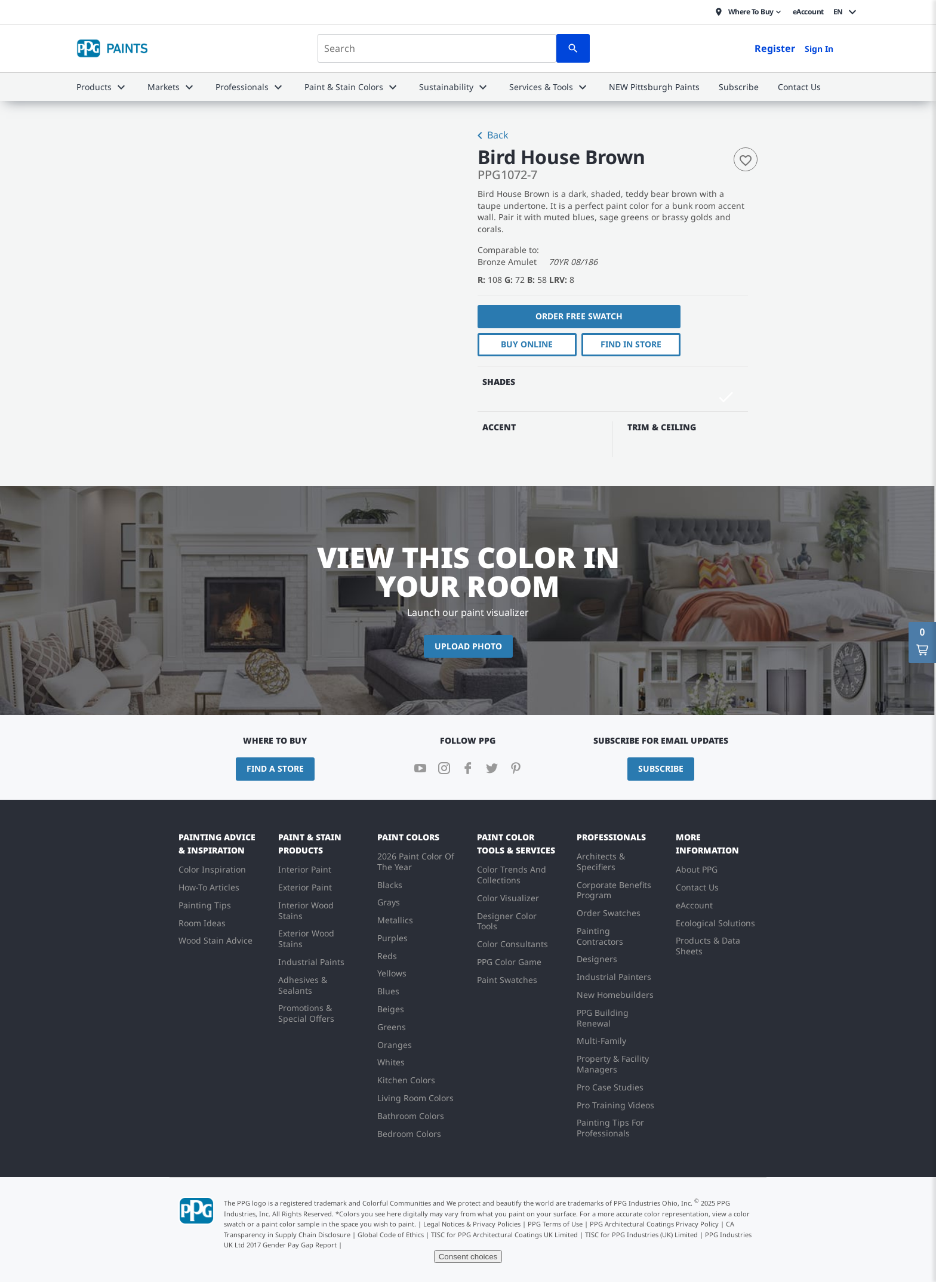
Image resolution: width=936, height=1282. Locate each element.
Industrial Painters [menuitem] (614, 976)
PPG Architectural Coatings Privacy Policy (654, 1223)
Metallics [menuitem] (395, 920)
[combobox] (437, 48)
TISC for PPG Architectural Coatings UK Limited (504, 1234)
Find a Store (275, 768)
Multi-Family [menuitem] (601, 1040)
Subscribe (660, 768)
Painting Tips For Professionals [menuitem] (610, 1128)
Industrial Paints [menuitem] (311, 961)
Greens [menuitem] (391, 1027)
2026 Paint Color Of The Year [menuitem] (415, 861)
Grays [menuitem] (388, 902)
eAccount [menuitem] (694, 905)
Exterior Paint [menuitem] (305, 887)
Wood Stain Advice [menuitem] (215, 940)
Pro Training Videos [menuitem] (615, 1105)
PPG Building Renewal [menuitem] (603, 1018)
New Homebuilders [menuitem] (615, 994)
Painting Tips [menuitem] (204, 905)
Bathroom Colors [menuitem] (410, 1115)
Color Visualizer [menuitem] (508, 898)
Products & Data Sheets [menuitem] (708, 946)
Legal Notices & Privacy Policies (472, 1223)
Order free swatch (579, 316)
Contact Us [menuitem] (697, 887)
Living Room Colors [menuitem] (415, 1098)
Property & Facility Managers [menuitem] (613, 1064)
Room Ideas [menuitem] (202, 923)
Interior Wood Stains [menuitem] (306, 910)
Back (491, 136)
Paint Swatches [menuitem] (507, 979)
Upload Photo (468, 646)
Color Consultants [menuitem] (512, 944)
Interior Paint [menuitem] (304, 869)
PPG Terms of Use (555, 1223)
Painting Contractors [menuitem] (600, 936)
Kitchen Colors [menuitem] (406, 1080)
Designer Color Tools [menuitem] (507, 921)
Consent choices (468, 1256)
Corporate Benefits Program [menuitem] (614, 890)
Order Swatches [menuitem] (609, 913)
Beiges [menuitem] (390, 1009)
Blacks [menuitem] (389, 884)
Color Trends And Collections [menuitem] (511, 875)
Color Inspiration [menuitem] (212, 869)
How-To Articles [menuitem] (208, 887)
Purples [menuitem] (392, 938)
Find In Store (631, 344)
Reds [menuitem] (387, 956)
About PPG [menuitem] (697, 869)
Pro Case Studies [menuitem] (610, 1087)
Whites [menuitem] (391, 1062)
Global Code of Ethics (391, 1234)
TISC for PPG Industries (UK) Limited (641, 1234)
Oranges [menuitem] (394, 1044)
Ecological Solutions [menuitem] (715, 923)
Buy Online (527, 344)
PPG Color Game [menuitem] (509, 961)
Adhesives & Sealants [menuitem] (302, 985)
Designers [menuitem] (597, 958)
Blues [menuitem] (388, 991)
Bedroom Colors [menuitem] (409, 1133)
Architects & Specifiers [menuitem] (601, 861)
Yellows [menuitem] (392, 973)
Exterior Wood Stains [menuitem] (306, 938)
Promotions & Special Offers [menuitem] (306, 1013)
